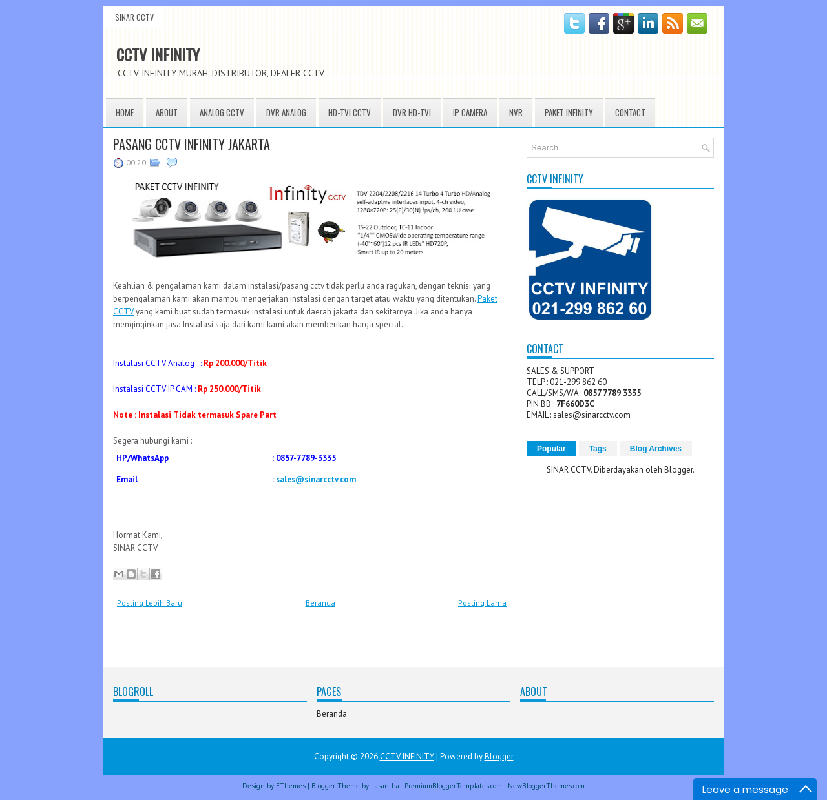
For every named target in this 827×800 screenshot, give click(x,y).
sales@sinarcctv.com (316, 479)
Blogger (678, 469)
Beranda (320, 603)
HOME (125, 112)
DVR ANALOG (286, 112)
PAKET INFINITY (569, 112)
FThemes (291, 785)
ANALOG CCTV (222, 112)
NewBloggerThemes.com (546, 785)
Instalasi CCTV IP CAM (153, 389)
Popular (551, 448)
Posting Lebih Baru (149, 603)
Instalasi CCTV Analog (153, 363)
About (167, 112)
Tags (598, 448)
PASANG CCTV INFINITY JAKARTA (191, 144)
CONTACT (630, 112)
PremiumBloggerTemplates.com (453, 785)
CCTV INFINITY (158, 54)
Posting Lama (482, 603)
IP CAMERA (470, 112)
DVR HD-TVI (412, 112)
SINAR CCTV (134, 17)
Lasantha (385, 785)
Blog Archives (656, 448)
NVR (516, 112)
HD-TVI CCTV (349, 112)
